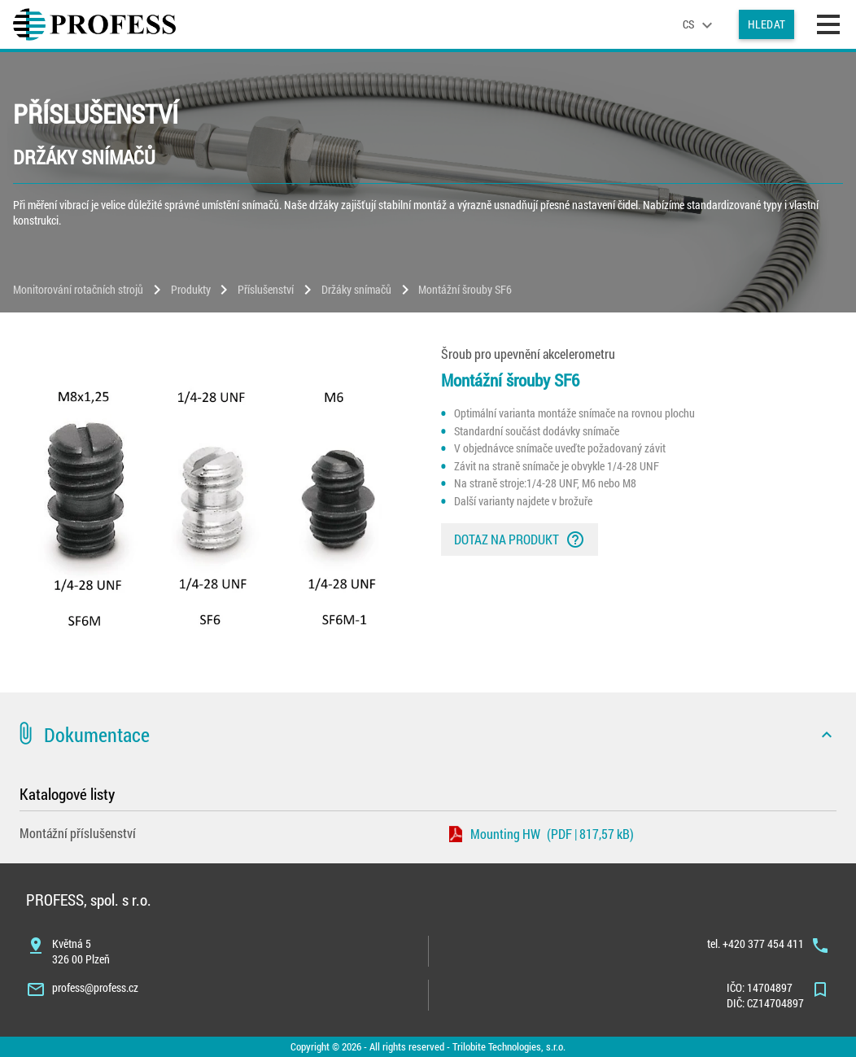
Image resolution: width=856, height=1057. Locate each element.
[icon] (826, 734)
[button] (428, 734)
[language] (700, 24)
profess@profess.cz (95, 987)
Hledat (766, 24)
